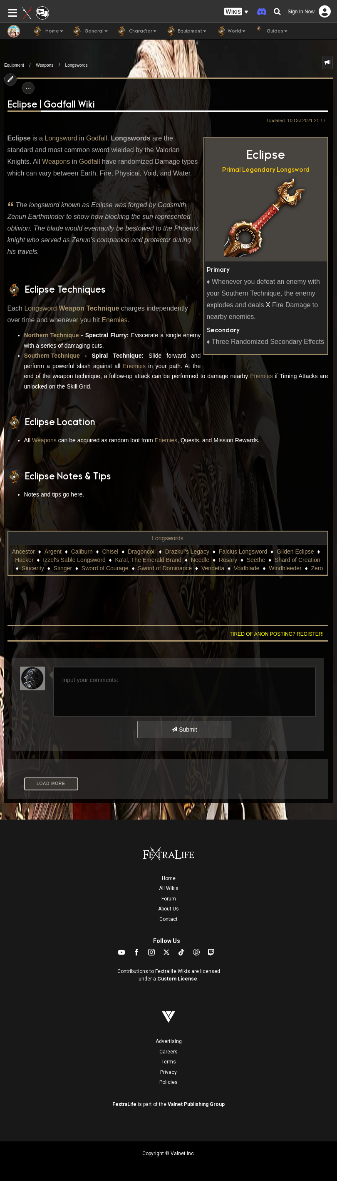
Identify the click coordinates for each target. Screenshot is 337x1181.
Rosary (228, 560)
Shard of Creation (297, 560)
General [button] (90, 31)
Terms (168, 1062)
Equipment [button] (185, 31)
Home (169, 878)
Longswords (76, 65)
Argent (53, 551)
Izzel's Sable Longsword (74, 560)
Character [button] (136, 31)
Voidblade (247, 568)
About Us (168, 909)
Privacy (168, 1072)
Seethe (256, 560)
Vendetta (212, 568)
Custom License (177, 979)
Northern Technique (51, 335)
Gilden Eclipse (295, 551)
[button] (236, 12)
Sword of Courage (105, 568)
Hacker (24, 560)
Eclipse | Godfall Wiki (51, 104)
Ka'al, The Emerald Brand (148, 560)
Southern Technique (52, 355)
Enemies (114, 319)
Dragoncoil (142, 551)
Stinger (63, 568)
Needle (200, 560)
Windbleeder (285, 568)
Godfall (96, 138)
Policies (168, 1082)
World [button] (230, 31)
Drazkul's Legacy (187, 551)
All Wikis (168, 888)
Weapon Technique (89, 308)
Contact (168, 919)
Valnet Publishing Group (196, 1104)
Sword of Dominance (165, 568)
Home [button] (47, 31)
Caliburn (82, 551)
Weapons (44, 65)
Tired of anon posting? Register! (277, 634)
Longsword (293, 169)
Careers (168, 1052)
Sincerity (33, 568)
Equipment (14, 65)
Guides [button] (270, 31)
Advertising (169, 1041)
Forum (168, 899)
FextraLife (124, 1104)
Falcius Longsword (243, 551)
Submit (184, 729)
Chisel (110, 551)
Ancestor (23, 551)
